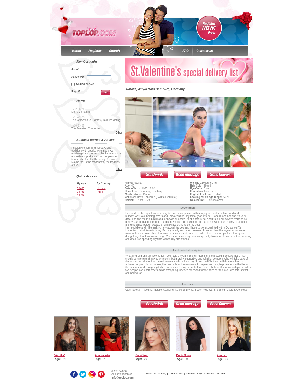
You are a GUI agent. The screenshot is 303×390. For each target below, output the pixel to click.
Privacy (162, 373)
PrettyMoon (183, 355)
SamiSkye (141, 355)
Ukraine (101, 188)
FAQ (199, 373)
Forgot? (75, 91)
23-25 (80, 191)
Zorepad (222, 355)
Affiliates (209, 373)
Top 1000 (221, 373)
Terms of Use (175, 373)
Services (190, 373)
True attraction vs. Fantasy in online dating (95, 120)
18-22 (80, 188)
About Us (150, 373)
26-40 (80, 195)
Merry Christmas (80, 111)
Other (119, 132)
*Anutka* (59, 355)
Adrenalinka (102, 355)
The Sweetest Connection (86, 128)
